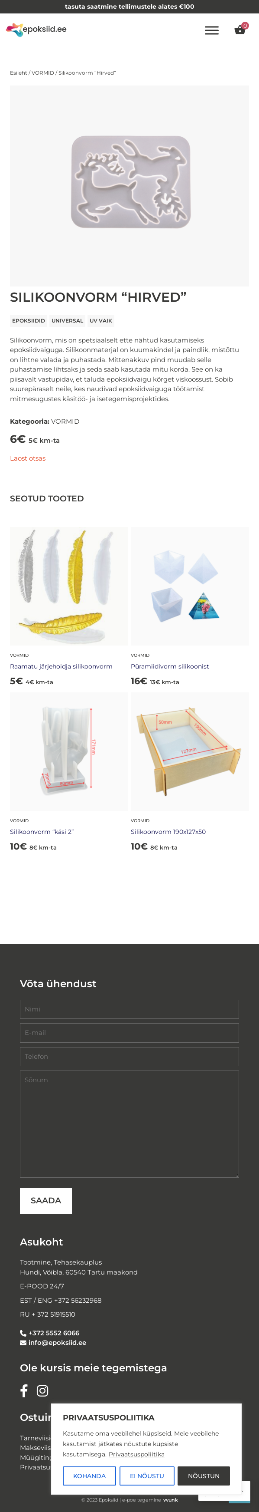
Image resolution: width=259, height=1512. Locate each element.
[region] (146, 1449)
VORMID (43, 72)
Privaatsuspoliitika (137, 1454)
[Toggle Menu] (212, 30)
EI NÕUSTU (147, 1476)
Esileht (18, 72)
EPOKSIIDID (28, 320)
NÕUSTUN (204, 1476)
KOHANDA (89, 1476)
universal (67, 320)
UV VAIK (101, 320)
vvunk (170, 1500)
